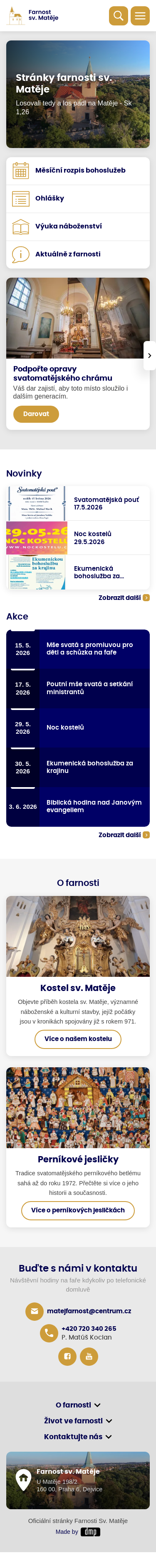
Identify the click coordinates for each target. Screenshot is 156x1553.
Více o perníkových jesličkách (78, 1211)
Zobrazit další (120, 598)
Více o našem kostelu (78, 1040)
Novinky (24, 474)
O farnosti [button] (73, 1406)
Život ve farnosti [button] (73, 1421)
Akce (17, 617)
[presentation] (150, 355)
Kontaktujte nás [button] (73, 1437)
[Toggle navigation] (140, 15)
